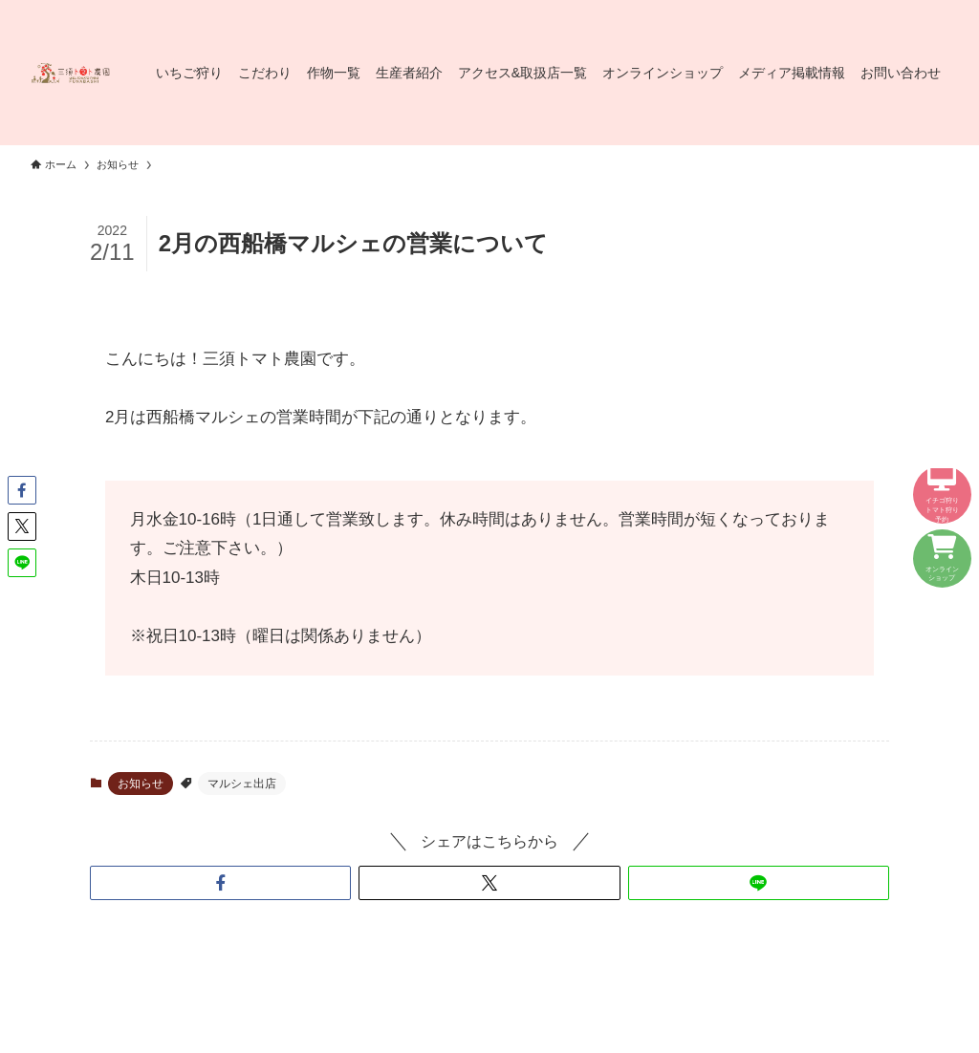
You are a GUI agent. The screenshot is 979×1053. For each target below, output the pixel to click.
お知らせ (140, 783)
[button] (220, 883)
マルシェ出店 (241, 783)
